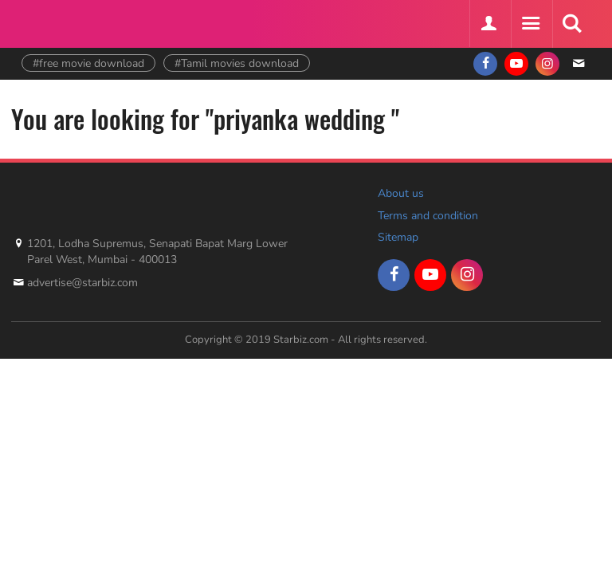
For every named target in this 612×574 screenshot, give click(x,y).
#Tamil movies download (237, 63)
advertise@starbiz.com (82, 282)
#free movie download (88, 63)
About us (401, 193)
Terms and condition (428, 215)
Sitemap (398, 237)
